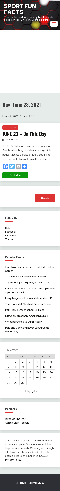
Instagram (11, 235)
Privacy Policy (13, 459)
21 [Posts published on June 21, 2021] (8, 377)
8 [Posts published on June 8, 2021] (16, 366)
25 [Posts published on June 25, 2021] (37, 377)
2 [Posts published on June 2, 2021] (23, 361)
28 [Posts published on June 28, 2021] (8, 382)
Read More (15, 175)
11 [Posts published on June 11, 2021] (37, 366)
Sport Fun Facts (20, 9)
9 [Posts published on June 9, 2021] (23, 366)
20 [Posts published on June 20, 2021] (51, 372)
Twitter (9, 239)
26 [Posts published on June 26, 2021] (44, 377)
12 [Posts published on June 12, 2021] (44, 366)
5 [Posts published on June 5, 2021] (44, 361)
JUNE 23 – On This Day (24, 133)
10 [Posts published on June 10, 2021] (30, 366)
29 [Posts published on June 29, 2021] (15, 382)
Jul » (34, 391)
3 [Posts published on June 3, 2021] (30, 361)
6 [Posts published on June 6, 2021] (51, 361)
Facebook (10, 231)
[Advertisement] (30, 61)
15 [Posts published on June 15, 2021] (15, 372)
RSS (7, 227)
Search (45, 198)
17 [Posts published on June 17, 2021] (30, 372)
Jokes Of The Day (15, 418)
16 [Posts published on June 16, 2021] (22, 372)
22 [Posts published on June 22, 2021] (15, 377)
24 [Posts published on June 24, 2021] (30, 377)
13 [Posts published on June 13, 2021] (51, 366)
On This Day (10, 127)
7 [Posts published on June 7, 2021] (9, 366)
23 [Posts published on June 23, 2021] (22, 377)
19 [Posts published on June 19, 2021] (44, 372)
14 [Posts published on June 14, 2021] (8, 372)
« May (27, 391)
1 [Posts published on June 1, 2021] (16, 361)
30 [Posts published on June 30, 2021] (22, 382)
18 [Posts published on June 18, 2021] (37, 372)
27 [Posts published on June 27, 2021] (51, 377)
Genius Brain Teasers (17, 422)
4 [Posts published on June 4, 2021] (37, 361)
